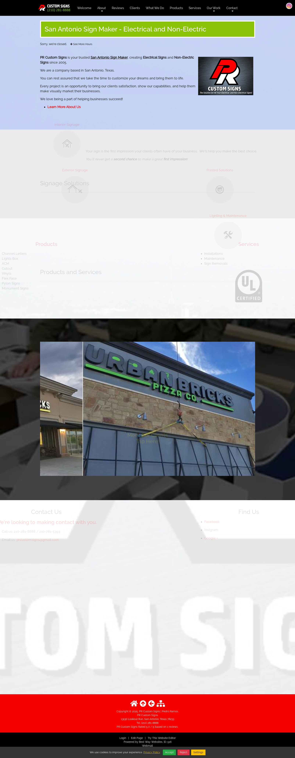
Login (122, 737)
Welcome (84, 8)
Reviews (118, 8)
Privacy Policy (151, 752)
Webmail (147, 745)
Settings (198, 752)
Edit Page (137, 737)
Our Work (213, 10)
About (101, 10)
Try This (152, 737)
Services (195, 8)
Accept (169, 752)
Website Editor (167, 737)
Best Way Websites (150, 741)
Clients (135, 8)
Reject (183, 752)
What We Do (155, 8)
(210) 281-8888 (149, 722)
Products (176, 8)
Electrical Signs (155, 57)
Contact (232, 10)
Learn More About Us (64, 107)
